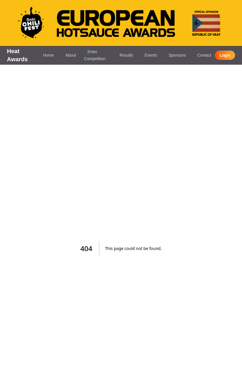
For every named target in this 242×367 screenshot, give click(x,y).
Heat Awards (17, 55)
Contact (204, 55)
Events (151, 55)
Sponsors (177, 55)
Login (224, 55)
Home (48, 55)
